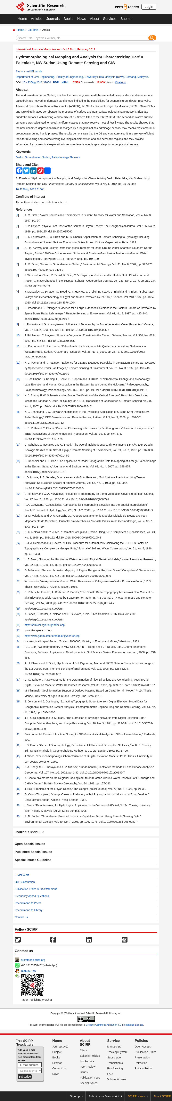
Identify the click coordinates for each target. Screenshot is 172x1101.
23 (18, 532)
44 (18, 767)
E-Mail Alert (22, 875)
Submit (125, 19)
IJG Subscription (25, 882)
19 (18, 477)
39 (18, 701)
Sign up (75, 1096)
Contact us (21, 917)
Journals (53, 19)
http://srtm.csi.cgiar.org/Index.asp (45, 625)
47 (18, 794)
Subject (56, 1052)
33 (18, 635)
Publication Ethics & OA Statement (36, 889)
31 (18, 625)
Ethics (83, 1050)
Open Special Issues (30, 844)
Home (22, 19)
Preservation (142, 1057)
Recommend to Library (29, 910)
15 (18, 411)
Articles (37, 19)
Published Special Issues (33, 852)
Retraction (141, 1063)
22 (18, 515)
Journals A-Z (60, 1046)
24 (18, 543)
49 (18, 816)
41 (18, 734)
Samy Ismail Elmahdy (29, 71)
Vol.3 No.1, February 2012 (79, 49)
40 (18, 717)
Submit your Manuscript (103, 1096)
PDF (56, 82)
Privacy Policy (143, 1068)
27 (18, 581)
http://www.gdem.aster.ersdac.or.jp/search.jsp (52, 635)
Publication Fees (90, 1077)
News (81, 19)
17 (18, 444)
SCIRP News (136, 1096)
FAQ (110, 1073)
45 (18, 778)
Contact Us (59, 1068)
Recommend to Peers (28, 903)
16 (18, 428)
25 (18, 559)
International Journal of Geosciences (38, 49)
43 (18, 756)
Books (68, 19)
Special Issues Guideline (33, 860)
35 (18, 646)
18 (18, 461)
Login (148, 7)
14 (18, 395)
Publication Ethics (145, 1052)
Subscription (114, 1057)
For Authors (87, 1061)
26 (18, 570)
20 (18, 493)
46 (18, 788)
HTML (65, 82)
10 (18, 335)
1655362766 (28, 970)
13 (18, 379)
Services (110, 19)
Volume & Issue (116, 1079)
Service (113, 1041)
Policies (141, 1041)
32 (18, 630)
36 (18, 663)
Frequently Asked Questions (32, 896)
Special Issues (88, 1083)
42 (18, 745)
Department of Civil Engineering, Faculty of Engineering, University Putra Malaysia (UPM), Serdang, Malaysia (82, 76)
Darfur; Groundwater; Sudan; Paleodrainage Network (48, 157)
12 (18, 362)
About (94, 19)
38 (18, 690)
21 (18, 504)
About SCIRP (85, 1043)
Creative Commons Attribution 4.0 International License (114, 1025)
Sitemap (57, 1063)
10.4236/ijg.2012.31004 (36, 82)
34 (18, 641)
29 (18, 608)
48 (18, 805)
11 (18, 346)
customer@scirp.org (33, 959)
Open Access (143, 1046)
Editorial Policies (90, 1055)
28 (18, 592)
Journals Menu (29, 832)
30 (18, 614)
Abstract (22, 89)
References (24, 209)
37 (18, 679)
